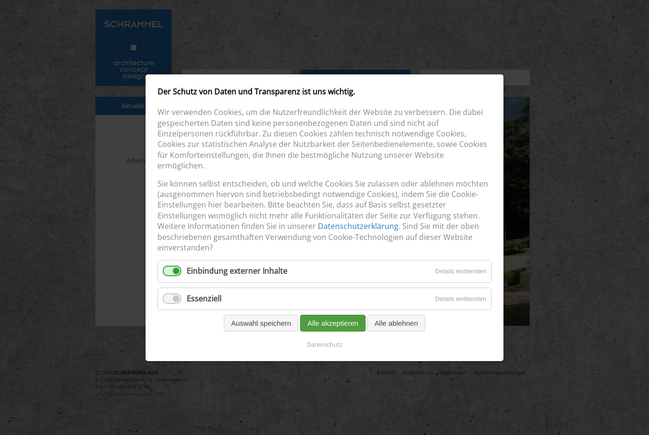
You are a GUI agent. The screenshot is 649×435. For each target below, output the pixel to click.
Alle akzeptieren (332, 323)
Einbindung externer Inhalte (237, 271)
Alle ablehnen (396, 323)
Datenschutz (325, 344)
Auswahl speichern (261, 323)
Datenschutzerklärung (358, 226)
